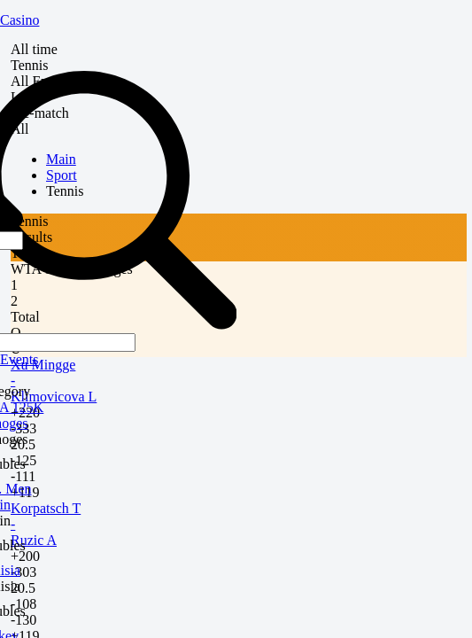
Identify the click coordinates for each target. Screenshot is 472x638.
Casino (19, 19)
